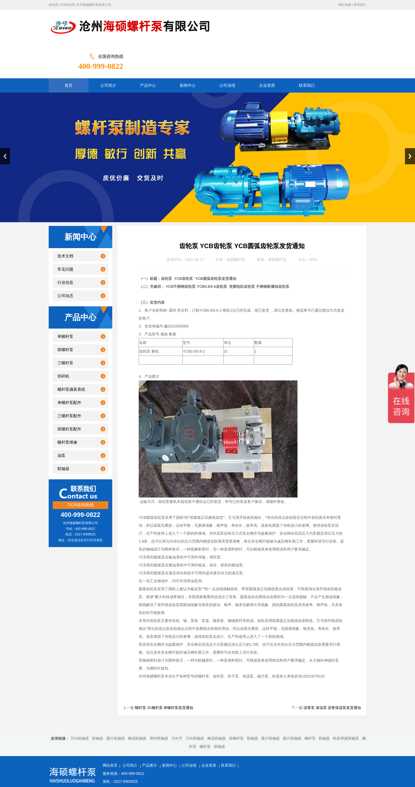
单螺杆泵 (65, 302)
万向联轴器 (79, 704)
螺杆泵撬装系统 (71, 355)
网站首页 (110, 731)
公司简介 (130, 731)
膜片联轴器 (115, 704)
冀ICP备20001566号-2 (234, 763)
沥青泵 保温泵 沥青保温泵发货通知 (332, 673)
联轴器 (63, 434)
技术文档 (65, 222)
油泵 (61, 421)
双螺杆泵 (65, 315)
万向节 (176, 704)
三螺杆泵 (65, 328)
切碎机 (63, 342)
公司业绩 (189, 731)
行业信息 (65, 248)
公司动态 (65, 261)
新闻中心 (170, 731)
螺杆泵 (310, 704)
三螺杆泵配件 (69, 381)
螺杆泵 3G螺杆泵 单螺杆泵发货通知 (164, 673)
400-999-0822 (343, 31)
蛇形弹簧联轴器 (346, 704)
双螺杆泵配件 (69, 395)
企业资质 (209, 731)
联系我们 (360, 5)
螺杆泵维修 (67, 408)
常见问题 (65, 235)
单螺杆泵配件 (69, 368)
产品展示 (150, 731)
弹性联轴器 (159, 704)
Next (410, 122)
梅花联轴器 (137, 704)
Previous (5, 122)
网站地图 (345, 5)
